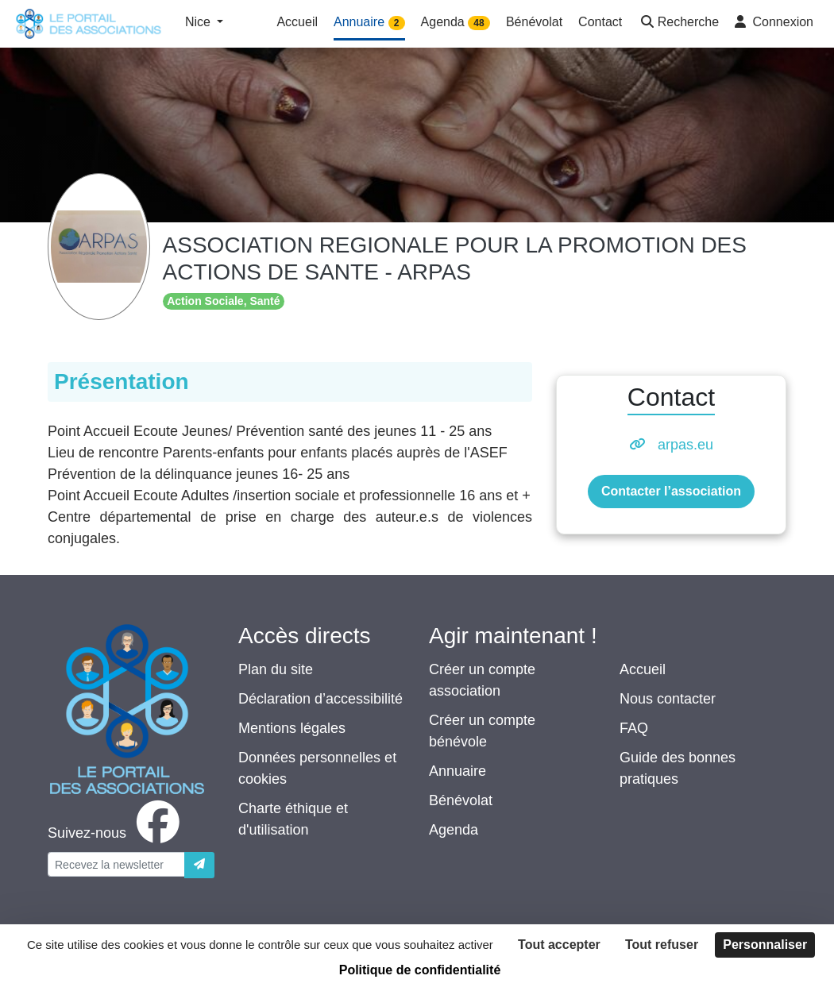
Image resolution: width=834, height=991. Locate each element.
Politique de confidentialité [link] (420, 970)
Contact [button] (600, 22)
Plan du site (275, 669)
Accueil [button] (297, 22)
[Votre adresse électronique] (116, 864)
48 (478, 23)
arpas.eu (685, 445)
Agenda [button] (455, 22)
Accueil (643, 669)
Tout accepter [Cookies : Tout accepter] (559, 944)
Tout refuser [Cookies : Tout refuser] (661, 944)
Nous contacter (668, 699)
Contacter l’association (671, 491)
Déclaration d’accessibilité (320, 699)
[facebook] (117, 833)
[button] (678, 23)
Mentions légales (292, 728)
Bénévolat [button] (534, 22)
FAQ (634, 728)
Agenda (453, 830)
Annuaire (457, 771)
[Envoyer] (199, 865)
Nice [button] (199, 22)
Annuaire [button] (369, 22)
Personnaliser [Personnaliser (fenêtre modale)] (765, 944)
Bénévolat (460, 800)
